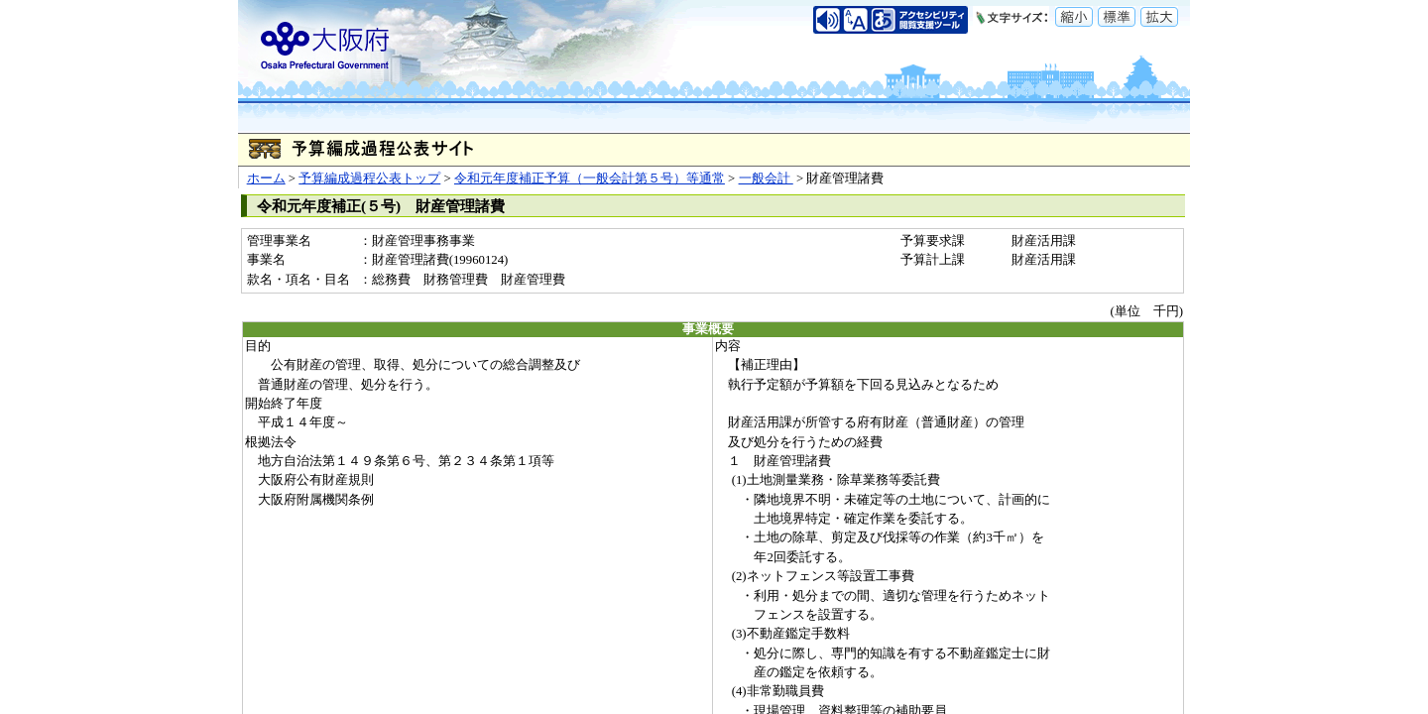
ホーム (266, 178)
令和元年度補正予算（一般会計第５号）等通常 (589, 178)
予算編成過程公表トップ (369, 178)
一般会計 (766, 178)
